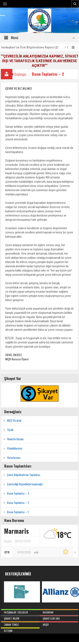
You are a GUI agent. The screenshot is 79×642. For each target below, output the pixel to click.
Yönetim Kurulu (15, 439)
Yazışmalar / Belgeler (20, 611)
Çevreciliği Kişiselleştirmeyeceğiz (25, 484)
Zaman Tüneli (20, 623)
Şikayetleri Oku (59, 617)
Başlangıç (20, 74)
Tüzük (10, 429)
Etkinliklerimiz (15, 448)
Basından (59, 611)
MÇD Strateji (14, 420)
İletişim (20, 629)
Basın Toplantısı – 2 (18, 502)
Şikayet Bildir (20, 617)
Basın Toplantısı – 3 (18, 493)
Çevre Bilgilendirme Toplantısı (23, 474)
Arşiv (59, 623)
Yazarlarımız (14, 457)
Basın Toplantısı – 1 (18, 512)
